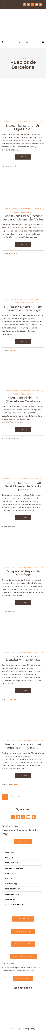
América (10, 852)
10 (16, 785)
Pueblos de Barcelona (33, 121)
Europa (10, 873)
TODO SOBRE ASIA (23, 931)
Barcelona (8, 121)
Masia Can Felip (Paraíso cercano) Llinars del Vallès (23, 217)
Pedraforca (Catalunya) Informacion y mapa (23, 746)
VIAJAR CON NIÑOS (23, 944)
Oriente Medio (12, 889)
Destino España (14, 868)
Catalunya (17, 121)
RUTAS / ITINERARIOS (23, 956)
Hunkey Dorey (29, 1029)
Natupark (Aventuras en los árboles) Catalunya (23, 308)
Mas (8, 878)
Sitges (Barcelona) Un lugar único (23, 127)
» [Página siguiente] (38, 797)
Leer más (23, 157)
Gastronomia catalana (33, 209)
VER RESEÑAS (23, 978)
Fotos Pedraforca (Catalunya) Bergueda (23, 658)
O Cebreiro (11, 884)
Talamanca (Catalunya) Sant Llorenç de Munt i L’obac (23, 486)
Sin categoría (12, 894)
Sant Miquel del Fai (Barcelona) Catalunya (23, 399)
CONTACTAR (23, 842)
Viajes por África (14, 904)
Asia (9, 858)
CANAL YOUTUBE (23, 919)
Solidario (11, 899)
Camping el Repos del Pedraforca (23, 573)
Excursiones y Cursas (33, 299)
